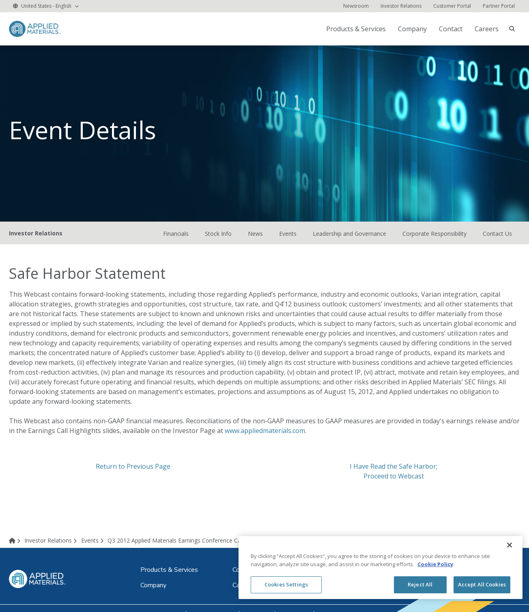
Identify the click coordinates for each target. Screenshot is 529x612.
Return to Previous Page (133, 467)
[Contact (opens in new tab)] (451, 28)
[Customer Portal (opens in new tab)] (452, 6)
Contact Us (497, 235)
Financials (176, 235)
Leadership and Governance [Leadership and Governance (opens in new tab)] (349, 235)
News (255, 235)
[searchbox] (512, 28)
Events (288, 235)
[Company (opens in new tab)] (413, 28)
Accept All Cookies (482, 584)
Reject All (420, 584)
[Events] (93, 541)
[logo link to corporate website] (34, 28)
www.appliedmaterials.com (265, 432)
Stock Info (218, 235)
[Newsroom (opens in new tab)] (356, 6)
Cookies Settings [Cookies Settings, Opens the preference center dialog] (286, 584)
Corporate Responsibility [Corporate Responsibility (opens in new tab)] (434, 235)
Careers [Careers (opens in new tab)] (487, 28)
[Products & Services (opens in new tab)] (356, 28)
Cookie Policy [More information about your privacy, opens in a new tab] (435, 564)
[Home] (16, 541)
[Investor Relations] (401, 6)
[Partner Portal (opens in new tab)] (499, 6)
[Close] (509, 545)
